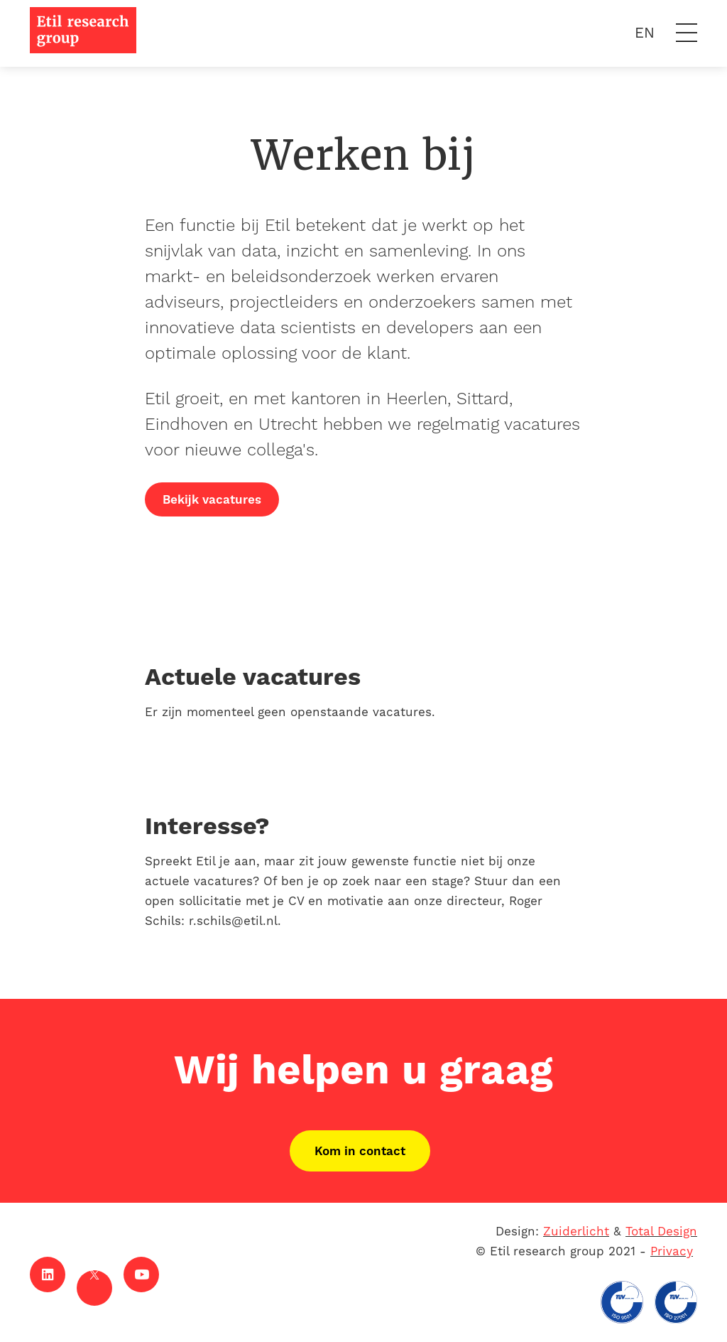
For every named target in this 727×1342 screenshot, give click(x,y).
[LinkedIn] (47, 1274)
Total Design (661, 1231)
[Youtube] (141, 1274)
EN (645, 32)
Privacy (671, 1251)
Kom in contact (360, 1151)
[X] (94, 1288)
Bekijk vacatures (212, 499)
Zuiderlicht (576, 1231)
